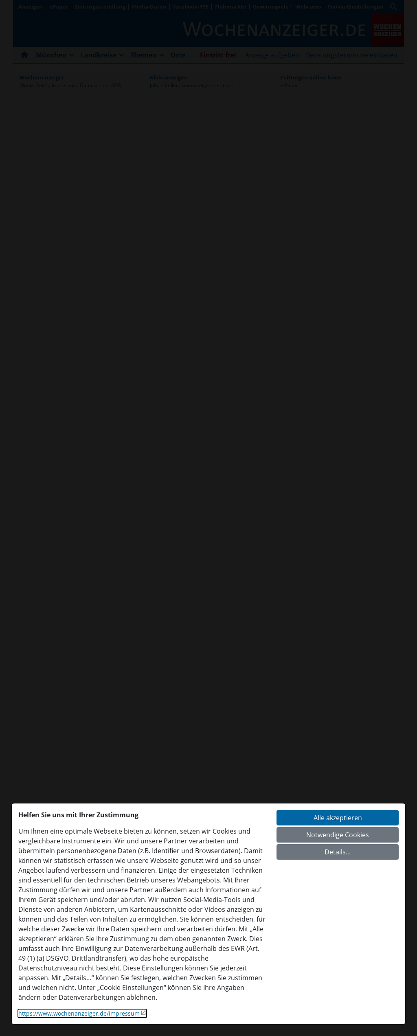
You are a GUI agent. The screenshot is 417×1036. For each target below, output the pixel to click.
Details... (338, 851)
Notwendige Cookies (337, 834)
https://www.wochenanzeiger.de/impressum (79, 1013)
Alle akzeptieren (338, 817)
